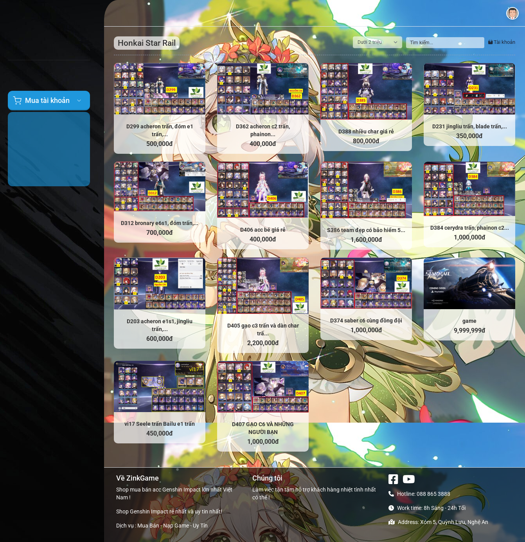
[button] (512, 13)
